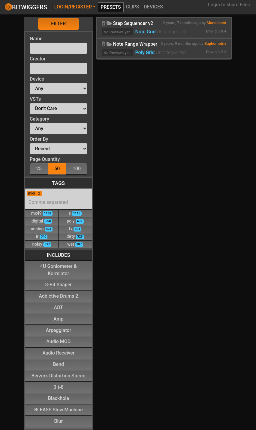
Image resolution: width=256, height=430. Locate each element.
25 (39, 168)
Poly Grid (145, 52)
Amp (58, 318)
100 (77, 168)
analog (42, 229)
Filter (58, 23)
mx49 (42, 213)
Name (36, 38)
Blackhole (58, 398)
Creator (38, 59)
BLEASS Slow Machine (58, 409)
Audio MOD (58, 341)
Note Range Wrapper (135, 44)
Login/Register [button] (73, 7)
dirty (75, 236)
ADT (58, 307)
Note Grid (145, 32)
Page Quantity (45, 159)
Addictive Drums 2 (58, 296)
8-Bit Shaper (58, 284)
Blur (58, 421)
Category (39, 119)
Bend (58, 364)
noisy (41, 244)
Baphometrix (215, 43)
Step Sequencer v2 (133, 23)
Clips (132, 7)
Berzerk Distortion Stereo (59, 375)
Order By (39, 139)
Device (37, 79)
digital (42, 221)
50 (57, 168)
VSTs (35, 99)
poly (75, 221)
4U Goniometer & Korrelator (58, 269)
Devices (153, 7)
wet (75, 244)
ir (41, 236)
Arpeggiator (58, 330)
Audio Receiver (58, 352)
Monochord (216, 22)
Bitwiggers (26, 7)
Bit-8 (58, 387)
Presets (111, 7)
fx (75, 229)
